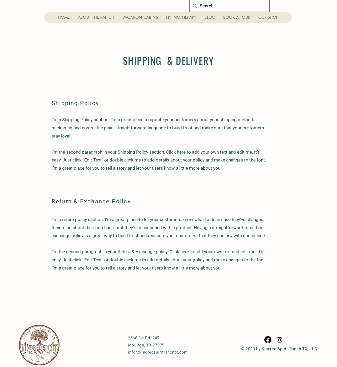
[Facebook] (267, 339)
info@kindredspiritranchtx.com (158, 352)
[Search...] (229, 6)
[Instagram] (279, 339)
